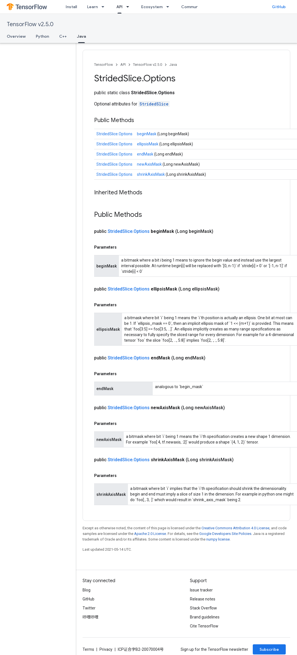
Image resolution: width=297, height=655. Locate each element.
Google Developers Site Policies (225, 534)
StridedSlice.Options (114, 134)
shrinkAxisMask (151, 174)
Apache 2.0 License (150, 534)
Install (71, 6)
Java (173, 64)
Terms (88, 649)
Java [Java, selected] (81, 36)
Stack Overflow (203, 608)
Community (192, 6)
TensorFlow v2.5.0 (30, 24)
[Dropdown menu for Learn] (104, 6)
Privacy (105, 649)
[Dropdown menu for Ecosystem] (169, 6)
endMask (145, 154)
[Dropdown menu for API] (129, 6)
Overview (16, 36)
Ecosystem (152, 6)
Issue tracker (201, 590)
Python (42, 36)
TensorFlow (103, 64)
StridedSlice (154, 104)
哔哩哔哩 (90, 617)
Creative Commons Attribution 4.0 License (235, 528)
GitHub (279, 6)
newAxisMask (150, 164)
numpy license (218, 539)
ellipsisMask (148, 144)
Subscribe (269, 649)
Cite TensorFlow (204, 626)
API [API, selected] (119, 6)
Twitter (89, 608)
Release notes (202, 599)
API (123, 64)
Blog (86, 590)
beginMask (147, 134)
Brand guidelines (205, 617)
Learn (92, 6)
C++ (63, 36)
